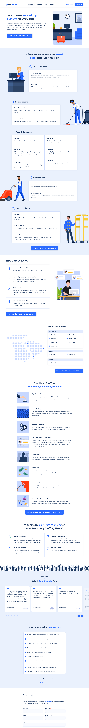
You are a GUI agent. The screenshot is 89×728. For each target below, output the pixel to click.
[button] (31, 4)
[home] (11, 4)
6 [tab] (14, 615)
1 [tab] (6, 615)
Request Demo (69, 4)
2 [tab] (8, 615)
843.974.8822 (48, 701)
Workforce (39, 4)
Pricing (45, 4)
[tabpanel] (17, 599)
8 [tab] (17, 615)
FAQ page (40, 682)
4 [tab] (11, 615)
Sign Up (79, 4)
